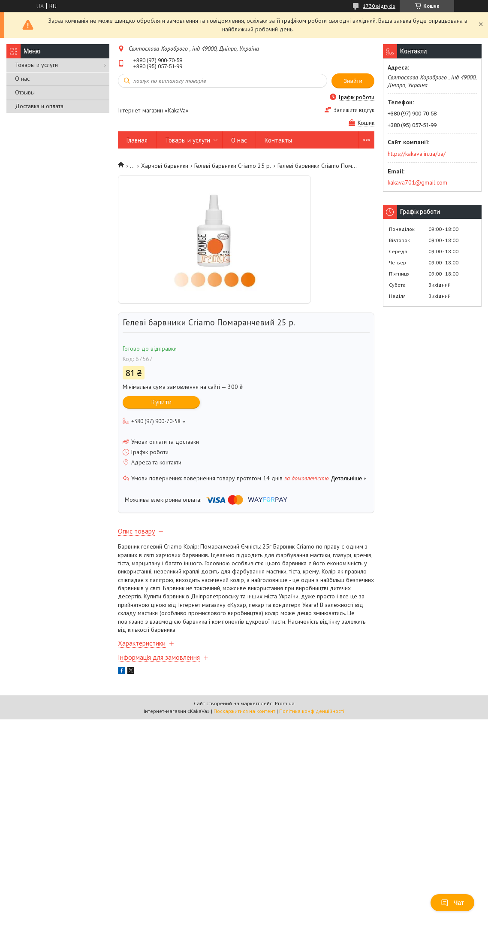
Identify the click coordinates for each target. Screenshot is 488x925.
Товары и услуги (36, 65)
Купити (161, 402)
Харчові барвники (164, 166)
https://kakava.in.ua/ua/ (417, 154)
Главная (137, 140)
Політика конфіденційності (311, 711)
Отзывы (25, 92)
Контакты (278, 140)
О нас (22, 78)
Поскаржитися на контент (244, 711)
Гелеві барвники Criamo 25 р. (232, 166)
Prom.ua (285, 703)
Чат (452, 903)
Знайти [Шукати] (352, 81)
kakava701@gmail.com (417, 182)
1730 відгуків (379, 6)
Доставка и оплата (39, 106)
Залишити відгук (354, 110)
